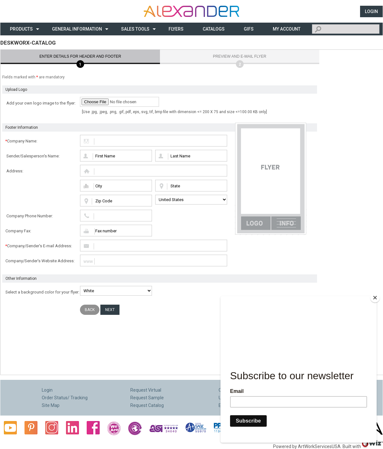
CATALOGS (214, 29)
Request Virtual (145, 390)
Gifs (249, 29)
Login (371, 11)
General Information (77, 29)
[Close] (375, 297)
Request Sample (147, 397)
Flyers (176, 29)
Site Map (51, 405)
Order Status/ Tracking (65, 397)
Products (21, 29)
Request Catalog (147, 405)
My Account (286, 29)
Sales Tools (135, 29)
